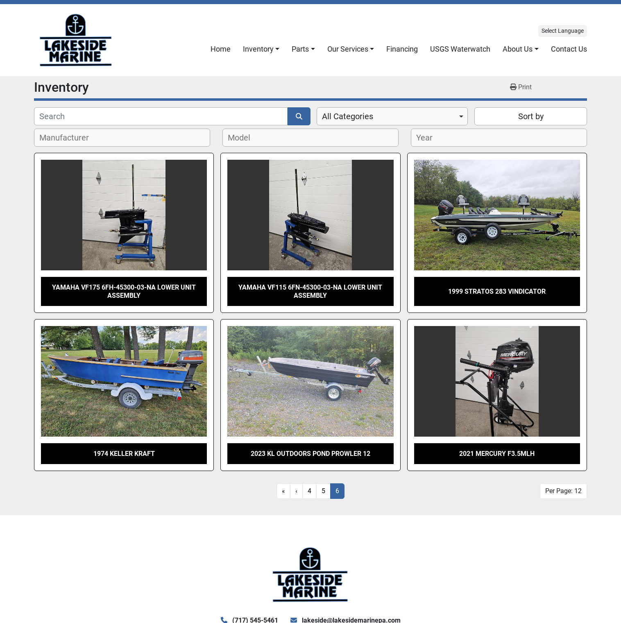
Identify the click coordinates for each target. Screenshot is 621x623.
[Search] (161, 116)
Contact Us (569, 49)
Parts (300, 49)
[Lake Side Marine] (310, 574)
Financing (402, 49)
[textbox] (68, 137)
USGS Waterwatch (460, 49)
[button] (261, 48)
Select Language (563, 30)
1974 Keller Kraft (124, 454)
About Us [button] (518, 49)
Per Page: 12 (563, 491)
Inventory (258, 49)
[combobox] (392, 116)
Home (221, 49)
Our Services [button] (347, 49)
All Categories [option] (347, 116)
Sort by (531, 116)
